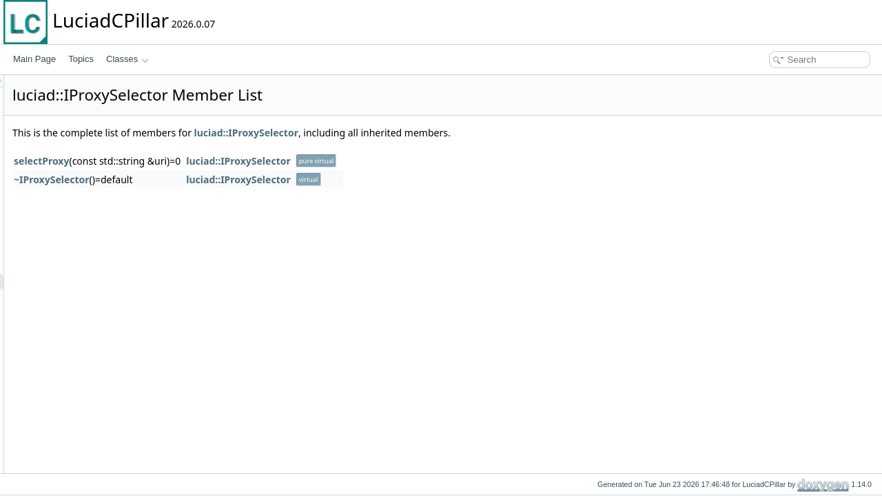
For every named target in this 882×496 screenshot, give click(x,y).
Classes (127, 59)
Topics (81, 59)
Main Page (34, 59)
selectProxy (213, 160)
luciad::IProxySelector (419, 132)
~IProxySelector (224, 179)
